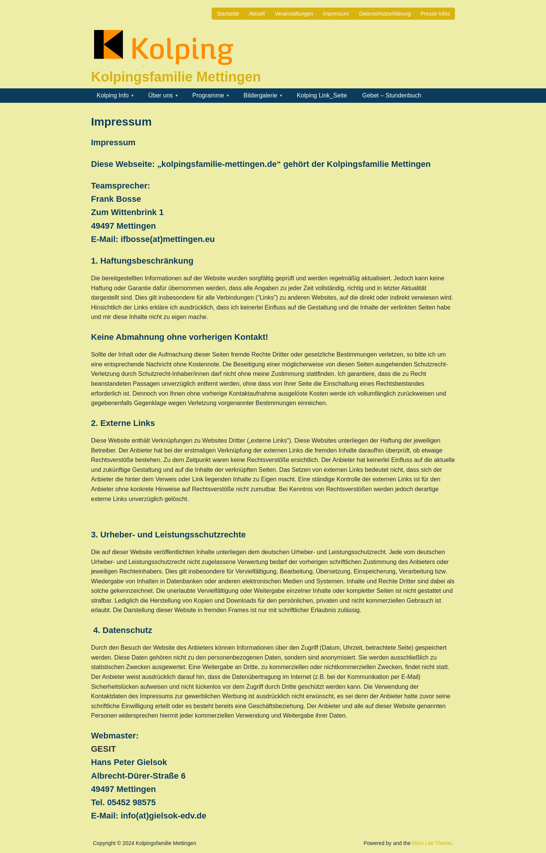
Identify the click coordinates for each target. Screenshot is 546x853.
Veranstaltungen (294, 14)
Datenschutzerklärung (385, 14)
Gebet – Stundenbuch (391, 95)
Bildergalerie (260, 95)
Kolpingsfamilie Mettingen (176, 77)
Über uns (160, 95)
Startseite (228, 14)
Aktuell (257, 14)
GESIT (103, 749)
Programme (208, 95)
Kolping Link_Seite (322, 95)
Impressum (336, 14)
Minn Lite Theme (432, 843)
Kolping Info (113, 95)
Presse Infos (435, 14)
